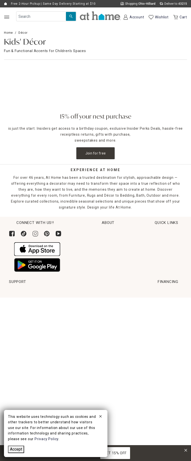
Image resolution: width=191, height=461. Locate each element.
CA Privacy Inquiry (159, 366)
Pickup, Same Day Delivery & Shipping (42, 310)
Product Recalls (157, 347)
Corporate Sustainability (161, 242)
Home (8, 32)
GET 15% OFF (115, 453)
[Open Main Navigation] (6, 17)
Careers (146, 269)
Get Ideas (17, 329)
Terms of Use (155, 357)
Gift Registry (20, 347)
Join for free (95, 153)
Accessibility (154, 329)
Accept (16, 449)
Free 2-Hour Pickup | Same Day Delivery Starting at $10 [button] (53, 3)
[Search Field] (46, 16)
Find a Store (150, 278)
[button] (100, 15)
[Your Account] (133, 17)
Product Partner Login (162, 320)
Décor (23, 32)
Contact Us (153, 310)
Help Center (153, 301)
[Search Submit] (71, 16)
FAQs (147, 338)
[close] (100, 417)
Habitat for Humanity (158, 232)
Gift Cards (18, 338)
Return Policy (20, 320)
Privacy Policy (155, 375)
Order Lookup (21, 301)
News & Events (152, 260)
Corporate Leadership (159, 251)
